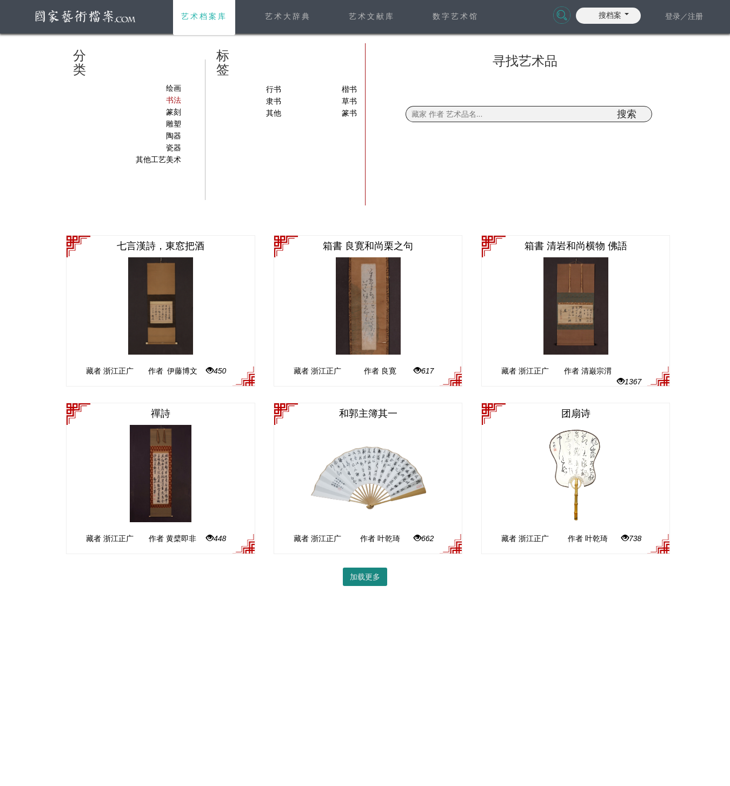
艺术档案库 (204, 16)
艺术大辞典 (288, 16)
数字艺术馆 (456, 16)
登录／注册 (684, 16)
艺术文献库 (372, 16)
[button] (613, 14)
